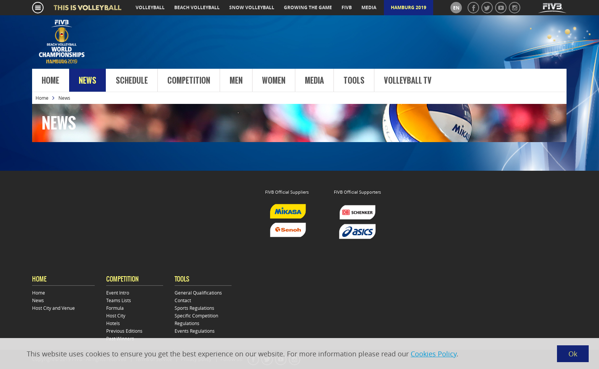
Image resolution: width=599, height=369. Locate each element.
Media (314, 80)
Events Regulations (195, 331)
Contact (183, 300)
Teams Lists (118, 300)
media (368, 7)
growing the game (308, 7)
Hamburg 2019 (408, 7)
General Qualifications (198, 293)
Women (273, 80)
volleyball (150, 7)
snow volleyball (251, 7)
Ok (572, 353)
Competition (188, 80)
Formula (115, 308)
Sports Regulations (194, 308)
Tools (353, 80)
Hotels (113, 323)
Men (236, 80)
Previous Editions (124, 331)
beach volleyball (197, 7)
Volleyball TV (408, 80)
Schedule (132, 80)
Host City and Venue (53, 308)
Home (50, 80)
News (87, 80)
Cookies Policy (434, 353)
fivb (347, 7)
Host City (115, 315)
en (456, 8)
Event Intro (117, 293)
